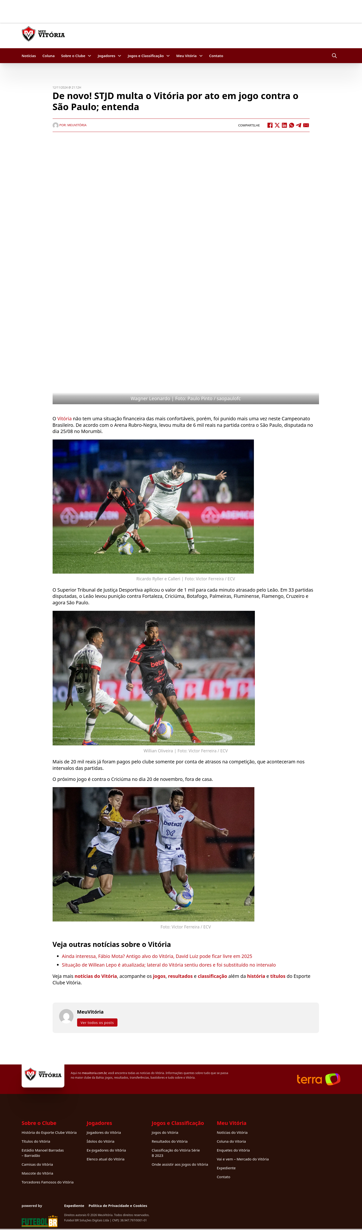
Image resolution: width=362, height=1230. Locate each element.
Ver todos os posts (97, 1022)
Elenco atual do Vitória (105, 1159)
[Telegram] (298, 125)
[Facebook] (270, 125)
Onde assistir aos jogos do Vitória (180, 1164)
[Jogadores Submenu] (119, 56)
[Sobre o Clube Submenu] (89, 56)
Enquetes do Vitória (233, 1150)
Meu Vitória (186, 55)
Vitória (64, 418)
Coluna (48, 55)
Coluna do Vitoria (231, 1141)
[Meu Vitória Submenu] (201, 56)
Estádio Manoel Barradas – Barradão (43, 1153)
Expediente (226, 1167)
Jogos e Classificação (146, 55)
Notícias (29, 55)
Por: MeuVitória (70, 125)
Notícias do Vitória (232, 1132)
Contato (216, 55)
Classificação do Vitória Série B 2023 (176, 1153)
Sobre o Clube (73, 55)
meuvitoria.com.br (94, 1073)
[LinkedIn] (284, 125)
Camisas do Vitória (37, 1164)
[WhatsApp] (291, 125)
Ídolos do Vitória (100, 1141)
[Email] (306, 125)
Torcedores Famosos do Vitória (48, 1182)
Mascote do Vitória (37, 1173)
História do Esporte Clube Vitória (49, 1132)
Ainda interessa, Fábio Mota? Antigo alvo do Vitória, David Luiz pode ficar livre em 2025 (157, 956)
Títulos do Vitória (36, 1141)
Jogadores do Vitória (104, 1132)
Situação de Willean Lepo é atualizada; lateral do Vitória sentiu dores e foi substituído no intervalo (169, 965)
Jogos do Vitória (165, 1132)
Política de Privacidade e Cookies (118, 1205)
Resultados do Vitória (170, 1141)
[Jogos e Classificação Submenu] (168, 56)
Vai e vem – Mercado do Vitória (243, 1159)
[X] (277, 125)
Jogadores (106, 55)
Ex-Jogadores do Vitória (106, 1150)
